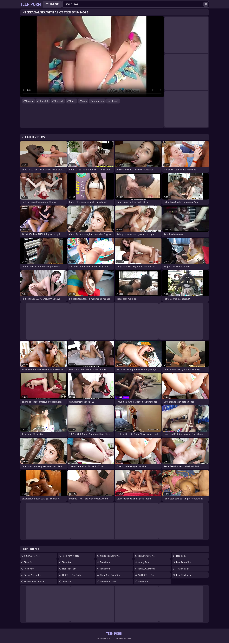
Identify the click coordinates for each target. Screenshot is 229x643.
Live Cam (54, 4)
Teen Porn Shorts (108, 581)
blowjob (44, 101)
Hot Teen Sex (182, 568)
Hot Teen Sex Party (71, 575)
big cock (59, 101)
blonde (29, 101)
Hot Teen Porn (69, 568)
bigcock (115, 101)
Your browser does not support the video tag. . (92, 56)
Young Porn (144, 562)
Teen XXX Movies (146, 568)
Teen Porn (29, 568)
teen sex (66, 562)
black (73, 101)
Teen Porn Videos (70, 555)
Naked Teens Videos (34, 581)
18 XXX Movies (32, 555)
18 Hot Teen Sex (146, 575)
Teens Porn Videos (33, 575)
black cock (99, 101)
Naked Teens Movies (110, 555)
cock (84, 101)
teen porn (29, 562)
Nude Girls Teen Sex (110, 575)
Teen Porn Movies (147, 555)
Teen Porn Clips (183, 562)
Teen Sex (66, 581)
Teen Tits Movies (184, 575)
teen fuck (143, 581)
